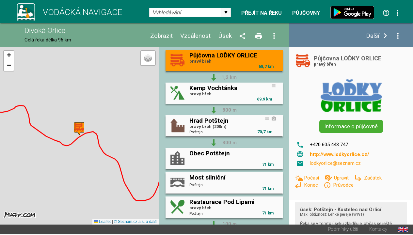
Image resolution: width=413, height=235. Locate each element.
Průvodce (343, 185)
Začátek (373, 178)
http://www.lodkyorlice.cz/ (339, 154)
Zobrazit (161, 36)
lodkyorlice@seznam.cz (335, 163)
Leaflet (102, 222)
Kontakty (378, 229)
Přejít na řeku (261, 13)
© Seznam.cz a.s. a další (135, 222)
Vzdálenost (195, 36)
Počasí (312, 178)
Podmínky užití (343, 229)
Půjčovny (306, 13)
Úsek (225, 36)
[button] (79, 129)
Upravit (342, 178)
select (225, 12)
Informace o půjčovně (351, 126)
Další (372, 36)
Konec (311, 185)
